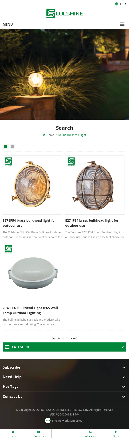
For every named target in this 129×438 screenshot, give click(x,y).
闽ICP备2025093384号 (64, 414)
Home (48, 135)
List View (12, 146)
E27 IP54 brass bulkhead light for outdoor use (29, 223)
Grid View (6, 146)
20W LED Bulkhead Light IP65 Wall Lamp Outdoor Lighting (30, 310)
